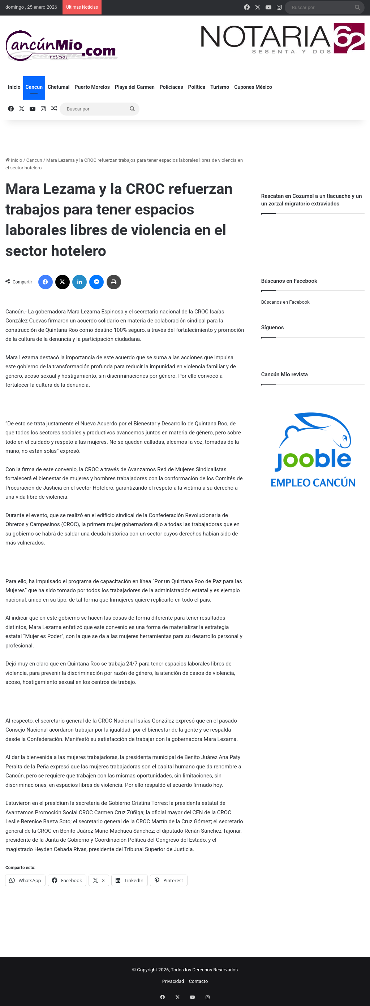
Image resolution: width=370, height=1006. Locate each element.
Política (197, 87)
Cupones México (253, 87)
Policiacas (171, 87)
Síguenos (272, 327)
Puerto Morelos (92, 87)
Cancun (34, 87)
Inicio (14, 87)
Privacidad (173, 981)
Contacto (198, 981)
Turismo (219, 87)
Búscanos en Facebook (285, 302)
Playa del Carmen (135, 87)
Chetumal (58, 87)
